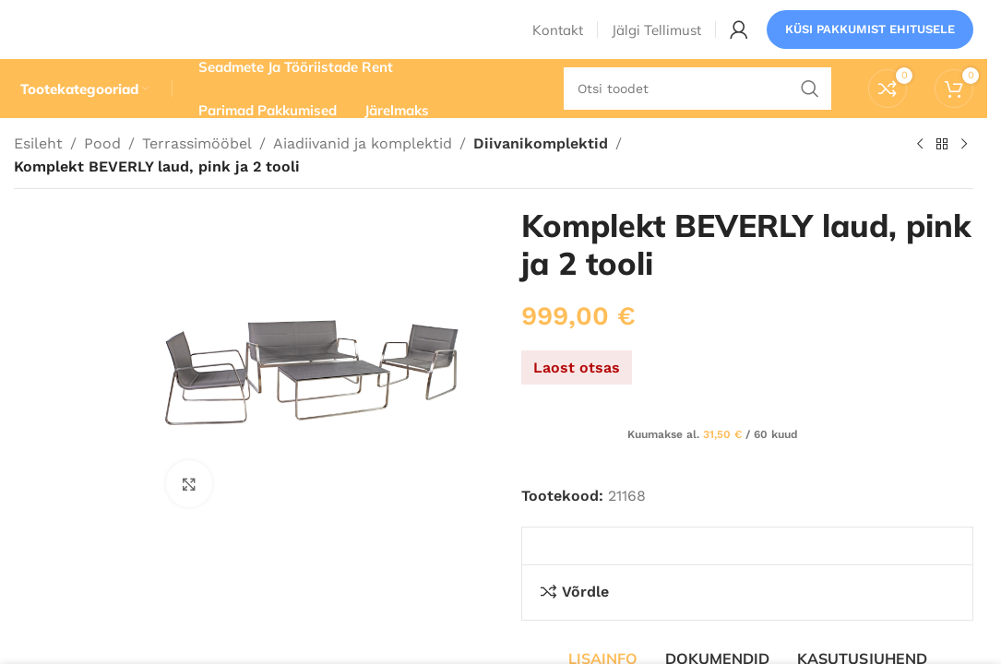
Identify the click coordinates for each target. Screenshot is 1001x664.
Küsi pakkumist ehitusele (870, 41)
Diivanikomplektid (537, 173)
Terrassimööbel (197, 173)
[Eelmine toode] (920, 174)
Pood (102, 173)
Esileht (38, 173)
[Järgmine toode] (964, 174)
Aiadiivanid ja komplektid (362, 173)
